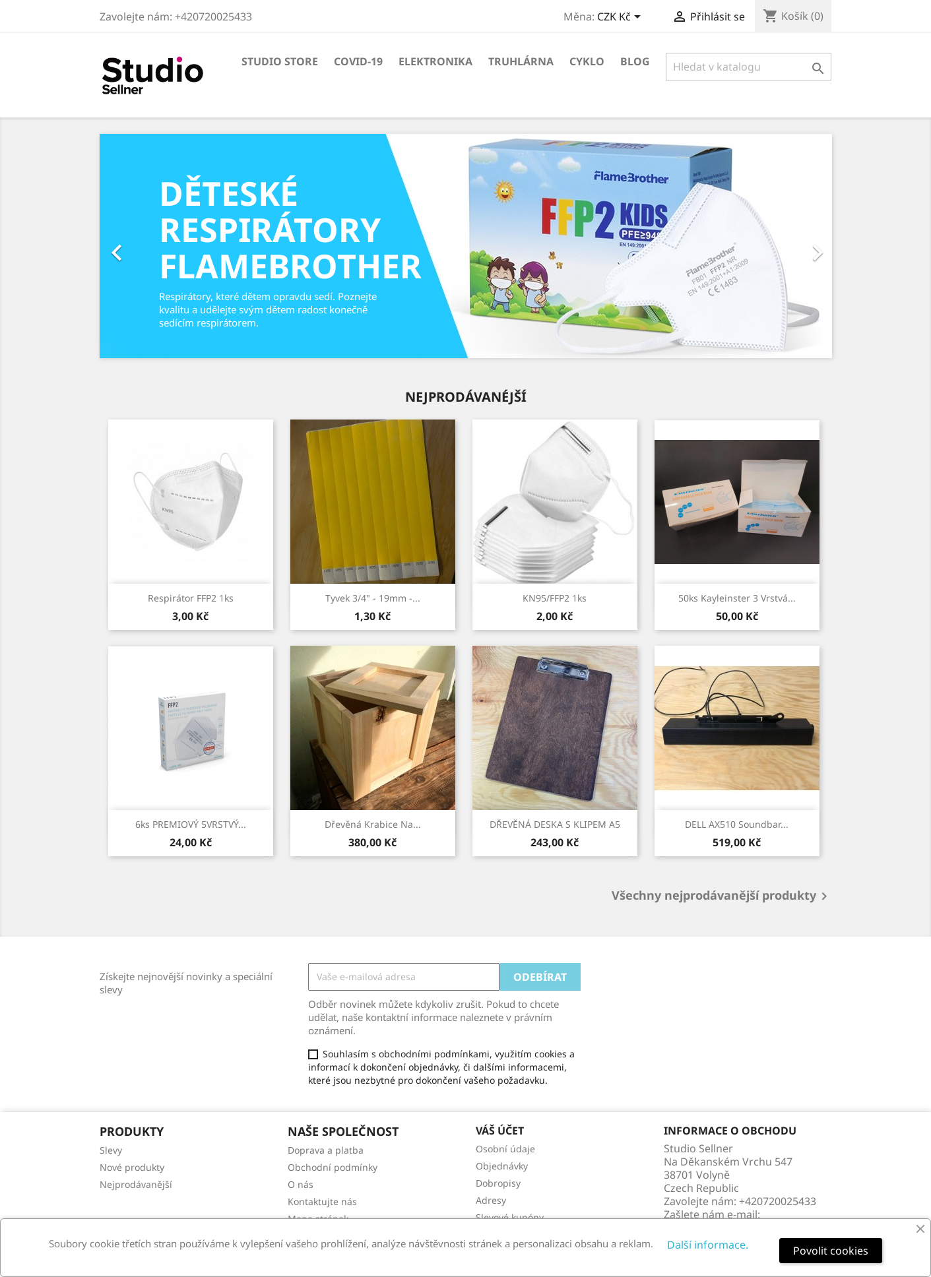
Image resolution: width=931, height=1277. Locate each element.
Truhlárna (521, 61)
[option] (466, 246)
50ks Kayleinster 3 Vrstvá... (737, 598)
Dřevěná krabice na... (373, 824)
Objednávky (502, 1166)
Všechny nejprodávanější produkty (722, 896)
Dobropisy (498, 1183)
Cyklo (586, 61)
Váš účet (500, 1130)
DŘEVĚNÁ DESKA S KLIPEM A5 (555, 824)
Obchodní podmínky (332, 1167)
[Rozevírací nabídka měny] (621, 18)
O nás (300, 1184)
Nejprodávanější (136, 1184)
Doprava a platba (326, 1150)
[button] (155, 246)
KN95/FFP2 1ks (555, 598)
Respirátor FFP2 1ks (191, 598)
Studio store (279, 61)
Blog (635, 61)
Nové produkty (132, 1167)
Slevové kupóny (510, 1217)
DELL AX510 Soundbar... (736, 824)
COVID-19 (358, 61)
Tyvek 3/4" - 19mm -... (372, 598)
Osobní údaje (505, 1148)
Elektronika (435, 61)
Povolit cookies (830, 1250)
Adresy (491, 1200)
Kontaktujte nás (322, 1201)
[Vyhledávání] (748, 66)
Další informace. (707, 1244)
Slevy (111, 1150)
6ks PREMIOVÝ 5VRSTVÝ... (190, 824)
